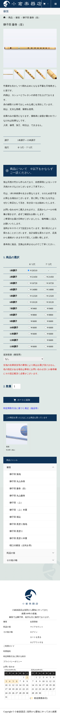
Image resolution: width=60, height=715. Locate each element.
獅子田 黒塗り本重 (18, 538)
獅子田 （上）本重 (18, 510)
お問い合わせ (9, 667)
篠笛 (32, 467)
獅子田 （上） (16, 503)
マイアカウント (36, 627)
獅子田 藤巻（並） (18, 488)
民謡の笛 (32, 552)
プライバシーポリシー (12, 662)
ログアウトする (36, 642)
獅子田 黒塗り (16, 531)
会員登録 (34, 622)
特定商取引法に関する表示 (14, 656)
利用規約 (7, 651)
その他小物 (32, 560)
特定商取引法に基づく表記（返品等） (21, 408)
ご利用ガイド (9, 646)
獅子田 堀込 (15, 517)
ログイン (34, 632)
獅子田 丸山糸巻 (17, 481)
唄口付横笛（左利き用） (21, 545)
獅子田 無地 (15, 474)
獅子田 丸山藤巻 (17, 496)
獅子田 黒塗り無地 (18, 524)
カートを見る (35, 637)
